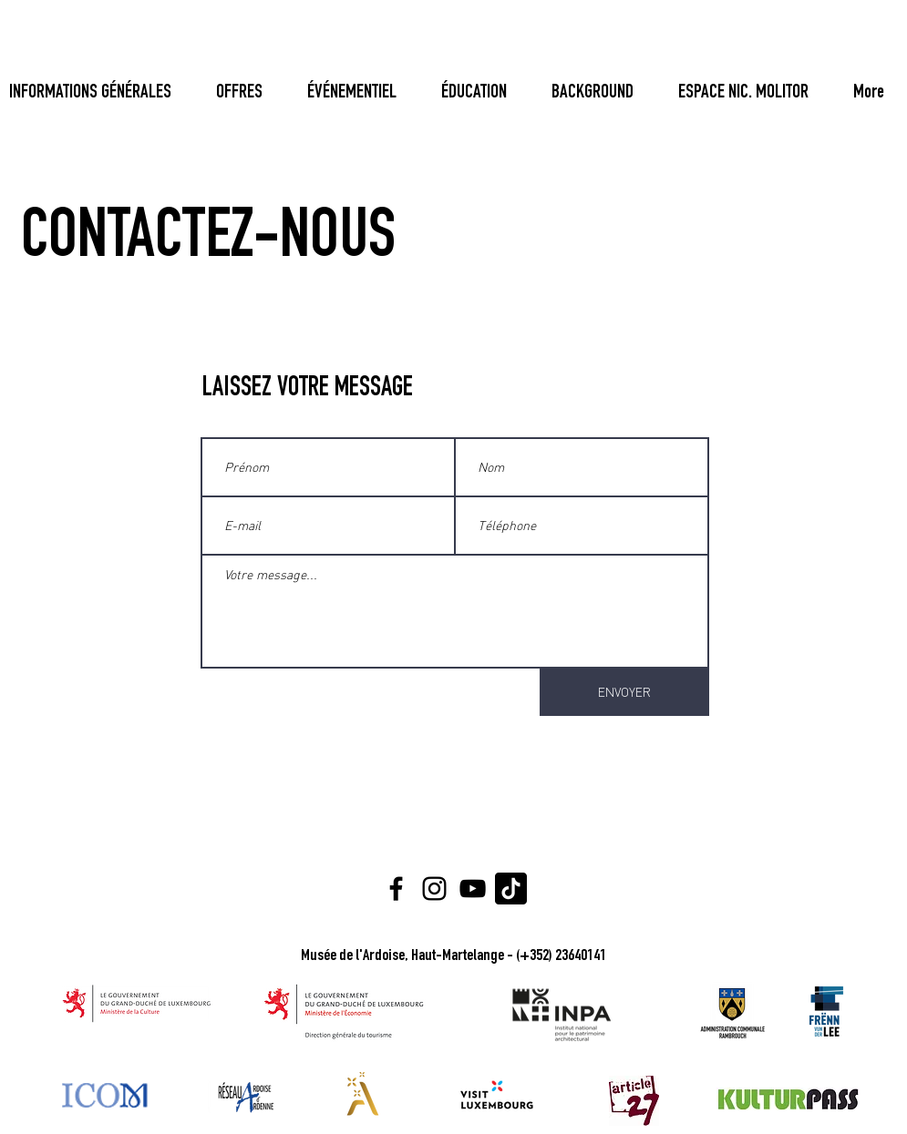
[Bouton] (865, 94)
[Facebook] (396, 888)
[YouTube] (473, 888)
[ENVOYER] (624, 692)
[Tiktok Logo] (511, 888)
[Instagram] (434, 888)
